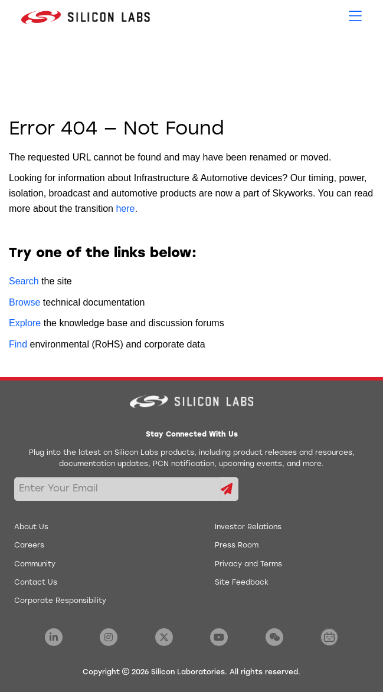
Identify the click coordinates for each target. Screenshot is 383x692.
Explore (25, 323)
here (125, 209)
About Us (31, 527)
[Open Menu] (355, 15)
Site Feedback (242, 582)
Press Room (236, 545)
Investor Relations (248, 527)
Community (34, 564)
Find (18, 344)
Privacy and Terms (248, 564)
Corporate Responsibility (60, 601)
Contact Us (35, 582)
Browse (24, 302)
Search (24, 281)
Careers (29, 545)
